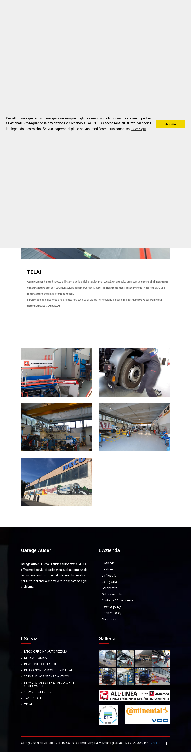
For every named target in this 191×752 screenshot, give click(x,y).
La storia (108, 569)
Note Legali (109, 619)
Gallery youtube (112, 594)
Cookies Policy (111, 613)
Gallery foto (109, 588)
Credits (155, 743)
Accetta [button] (170, 124)
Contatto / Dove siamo (117, 600)
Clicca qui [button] (138, 129)
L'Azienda (108, 563)
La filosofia (109, 575)
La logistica (109, 582)
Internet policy (111, 607)
